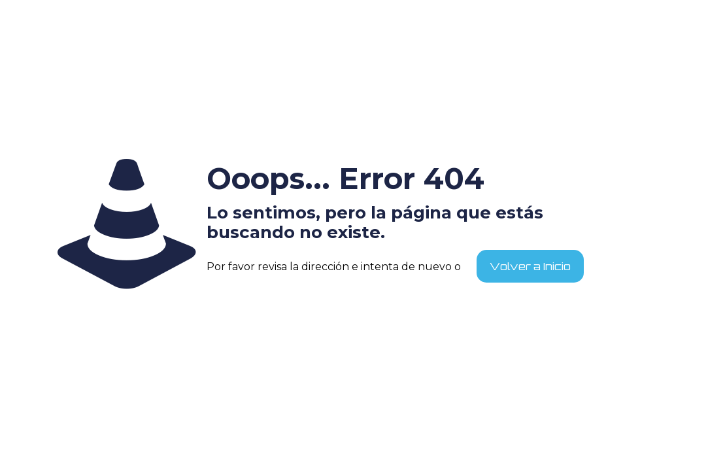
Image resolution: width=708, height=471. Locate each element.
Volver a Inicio (530, 266)
